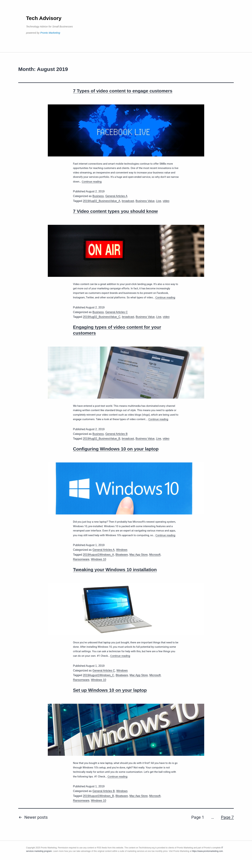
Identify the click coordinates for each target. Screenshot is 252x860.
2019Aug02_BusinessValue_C (101, 316)
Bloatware (122, 554)
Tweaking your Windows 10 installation (115, 569)
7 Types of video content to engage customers (122, 90)
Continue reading (91, 181)
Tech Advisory (43, 18)
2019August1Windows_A (98, 554)
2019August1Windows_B (98, 795)
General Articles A (116, 196)
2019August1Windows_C (98, 675)
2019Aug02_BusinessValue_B (101, 438)
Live (158, 200)
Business (98, 196)
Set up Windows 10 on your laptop (110, 690)
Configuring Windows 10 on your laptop (115, 449)
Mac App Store (138, 554)
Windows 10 (98, 559)
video (166, 200)
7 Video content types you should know (115, 211)
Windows (121, 549)
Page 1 (197, 817)
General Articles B (116, 433)
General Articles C (116, 312)
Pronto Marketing (50, 32)
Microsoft (155, 554)
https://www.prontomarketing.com (207, 851)
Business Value (145, 200)
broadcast (128, 200)
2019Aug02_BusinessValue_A (101, 200)
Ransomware (81, 559)
